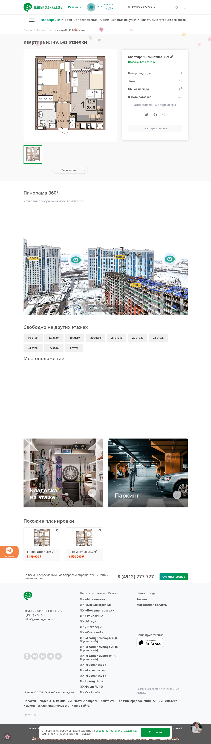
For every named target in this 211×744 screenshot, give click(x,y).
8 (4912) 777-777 (140, 7)
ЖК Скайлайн (90, 692)
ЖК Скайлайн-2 (91, 616)
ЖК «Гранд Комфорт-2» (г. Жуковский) (99, 648)
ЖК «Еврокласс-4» (93, 670)
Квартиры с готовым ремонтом (163, 20)
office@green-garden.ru (39, 619)
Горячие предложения (81, 20)
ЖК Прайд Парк (91, 681)
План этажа (68, 170)
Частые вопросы (86, 701)
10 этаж (33, 338)
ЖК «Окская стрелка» (96, 605)
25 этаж (54, 348)
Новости (30, 701)
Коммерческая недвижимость (46, 706)
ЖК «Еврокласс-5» (93, 676)
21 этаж (116, 338)
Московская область (152, 605)
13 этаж (54, 338)
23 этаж (158, 338)
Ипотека (171, 701)
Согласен (155, 732)
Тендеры (44, 701)
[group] (70, 95)
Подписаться (9, 552)
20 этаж (95, 338)
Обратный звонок (173, 576)
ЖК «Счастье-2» (91, 632)
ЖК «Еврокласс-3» (93, 665)
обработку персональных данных (116, 730)
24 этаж (33, 348)
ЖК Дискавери (91, 627)
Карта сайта (80, 706)
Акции (104, 20)
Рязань (142, 599)
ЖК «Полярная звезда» (97, 610)
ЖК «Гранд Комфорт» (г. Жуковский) (98, 657)
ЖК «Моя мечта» (92, 599)
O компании (62, 701)
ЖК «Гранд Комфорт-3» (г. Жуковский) (99, 639)
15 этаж (75, 338)
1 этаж (74, 348)
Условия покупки (123, 20)
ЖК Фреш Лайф (91, 687)
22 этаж (137, 338)
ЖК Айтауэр (88, 621)
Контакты (107, 701)
